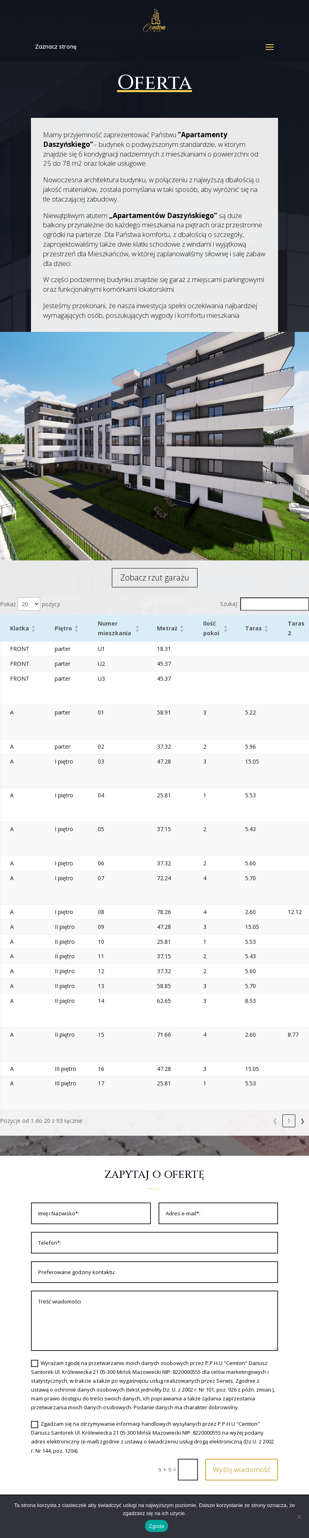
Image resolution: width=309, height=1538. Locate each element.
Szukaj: (229, 603)
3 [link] (261, 1120)
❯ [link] (302, 1120)
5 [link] (288, 1120)
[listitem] (144, 490)
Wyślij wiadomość (241, 1469)
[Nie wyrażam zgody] (299, 1517)
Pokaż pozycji (30, 604)
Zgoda (156, 1526)
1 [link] (234, 1120)
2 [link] (247, 1120)
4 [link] (275, 1120)
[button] (33, 628)
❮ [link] (220, 1120)
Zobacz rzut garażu (154, 577)
